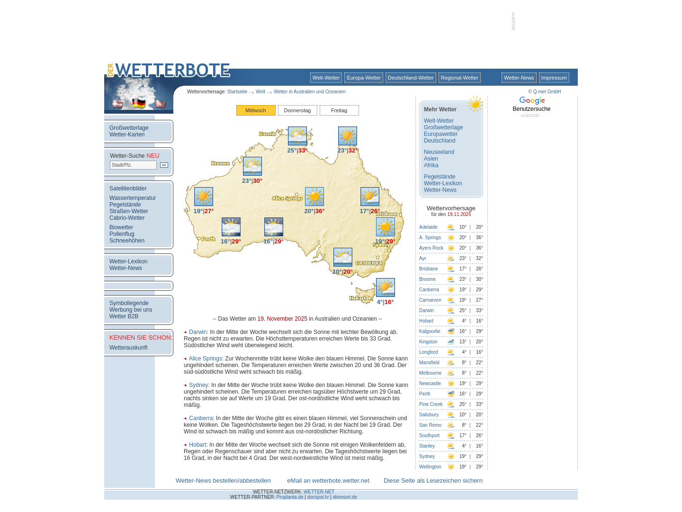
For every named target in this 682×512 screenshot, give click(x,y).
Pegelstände (125, 204)
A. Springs (430, 237)
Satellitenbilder (128, 188)
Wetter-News (519, 78)
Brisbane (428, 268)
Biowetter (121, 227)
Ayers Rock (431, 248)
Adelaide (428, 227)
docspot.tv (318, 497)
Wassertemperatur (132, 198)
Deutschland (440, 140)
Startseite (237, 91)
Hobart (197, 444)
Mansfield (429, 362)
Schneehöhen (126, 240)
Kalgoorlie (429, 331)
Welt (260, 91)
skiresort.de (344, 497)
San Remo (430, 425)
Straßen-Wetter (128, 211)
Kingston (428, 341)
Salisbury (429, 414)
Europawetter (441, 134)
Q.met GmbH (547, 91)
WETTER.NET (319, 491)
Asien (431, 158)
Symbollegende (129, 303)
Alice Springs (205, 358)
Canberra (201, 418)
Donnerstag (297, 110)
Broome (427, 279)
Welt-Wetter (326, 78)
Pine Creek (430, 404)
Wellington (430, 466)
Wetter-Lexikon (128, 261)
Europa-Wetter (363, 78)
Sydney (198, 385)
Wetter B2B (123, 316)
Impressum (554, 78)
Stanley (427, 446)
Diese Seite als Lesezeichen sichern (433, 480)
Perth (425, 393)
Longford (428, 352)
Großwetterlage (129, 128)
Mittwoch (255, 110)
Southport (429, 435)
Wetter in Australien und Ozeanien (310, 91)
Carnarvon (430, 300)
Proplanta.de (290, 497)
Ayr (422, 258)
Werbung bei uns (131, 309)
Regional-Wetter (459, 78)
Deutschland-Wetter (411, 78)
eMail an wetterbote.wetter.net (328, 480)
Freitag (339, 110)
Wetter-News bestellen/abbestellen (223, 480)
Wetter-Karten (126, 134)
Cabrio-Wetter (126, 218)
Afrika (431, 165)
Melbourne (430, 373)
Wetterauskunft (128, 347)
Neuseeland (439, 152)
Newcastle (430, 383)
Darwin (197, 332)
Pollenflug (122, 234)
